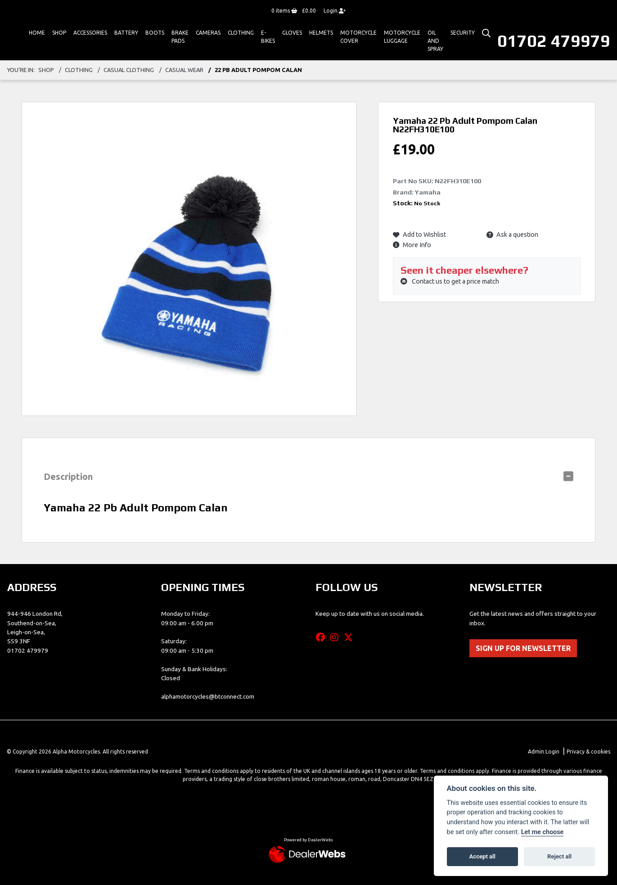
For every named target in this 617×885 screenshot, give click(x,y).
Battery (126, 33)
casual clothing (129, 70)
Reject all (559, 856)
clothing (79, 70)
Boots (154, 33)
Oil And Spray (435, 41)
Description (68, 476)
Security (462, 33)
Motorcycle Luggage (402, 37)
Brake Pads (180, 37)
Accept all (482, 856)
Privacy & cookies (588, 751)
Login (335, 11)
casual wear (184, 70)
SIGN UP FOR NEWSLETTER (523, 648)
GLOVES (292, 33)
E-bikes (268, 37)
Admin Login (543, 751)
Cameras (208, 33)
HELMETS (321, 33)
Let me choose (542, 832)
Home (37, 33)
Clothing (241, 33)
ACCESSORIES (90, 33)
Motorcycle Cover (358, 37)
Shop (59, 33)
